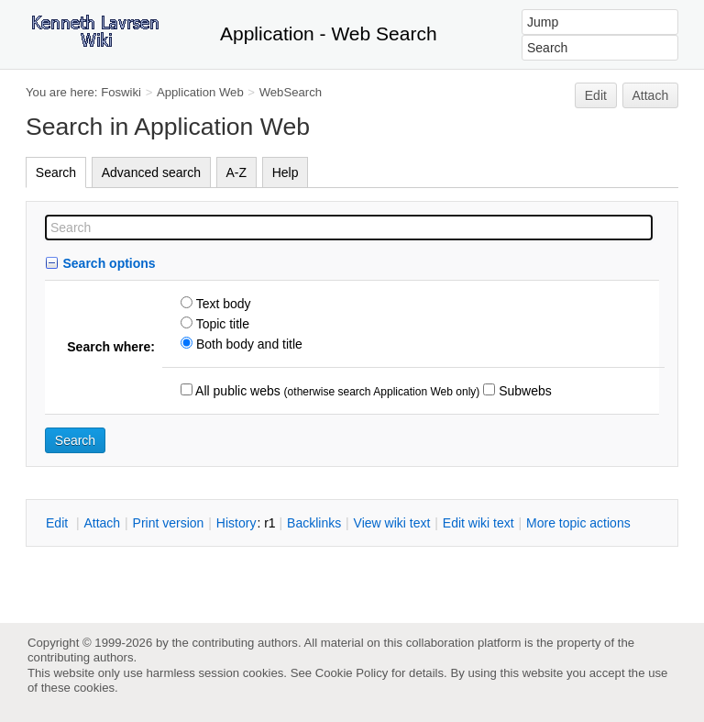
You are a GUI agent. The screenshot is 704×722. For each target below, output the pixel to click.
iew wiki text (392, 523)
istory (236, 523)
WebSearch (291, 92)
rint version (168, 523)
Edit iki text (478, 523)
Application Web (200, 92)
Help (285, 172)
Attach (650, 95)
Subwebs (523, 390)
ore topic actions (578, 523)
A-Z (237, 172)
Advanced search (151, 172)
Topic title (220, 324)
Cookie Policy (352, 673)
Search (56, 172)
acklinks (314, 523)
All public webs (236, 390)
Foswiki (121, 92)
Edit (596, 95)
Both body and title (247, 344)
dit (59, 523)
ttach (101, 523)
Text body (221, 303)
